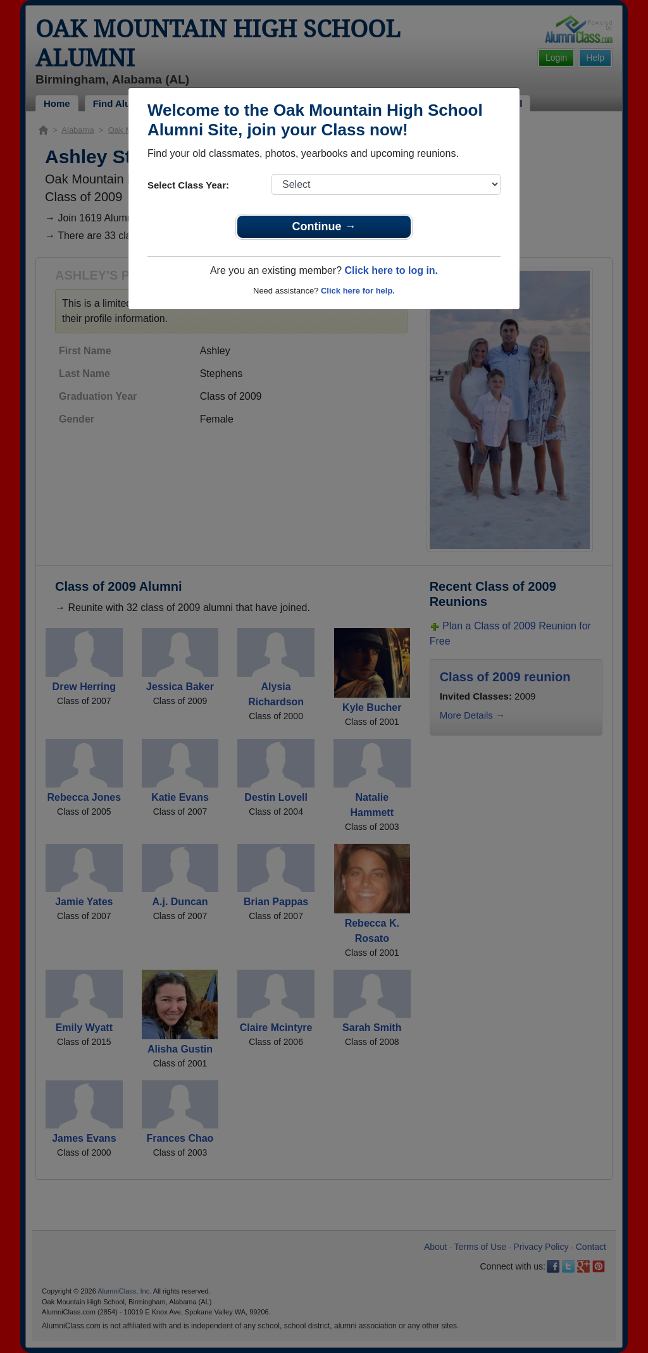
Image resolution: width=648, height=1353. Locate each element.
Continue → (324, 226)
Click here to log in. (391, 270)
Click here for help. (358, 290)
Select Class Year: (188, 185)
